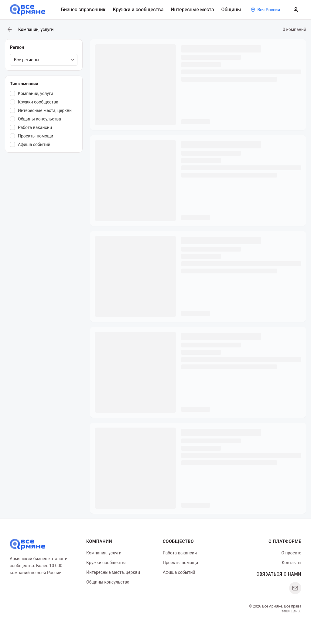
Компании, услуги (103, 552)
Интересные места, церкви (113, 572)
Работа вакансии (180, 552)
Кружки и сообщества (138, 9)
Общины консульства (107, 582)
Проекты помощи (180, 562)
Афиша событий (179, 572)
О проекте (291, 552)
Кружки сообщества (106, 562)
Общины (231, 9)
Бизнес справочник (83, 9)
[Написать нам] (295, 588)
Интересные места (192, 9)
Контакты (291, 562)
